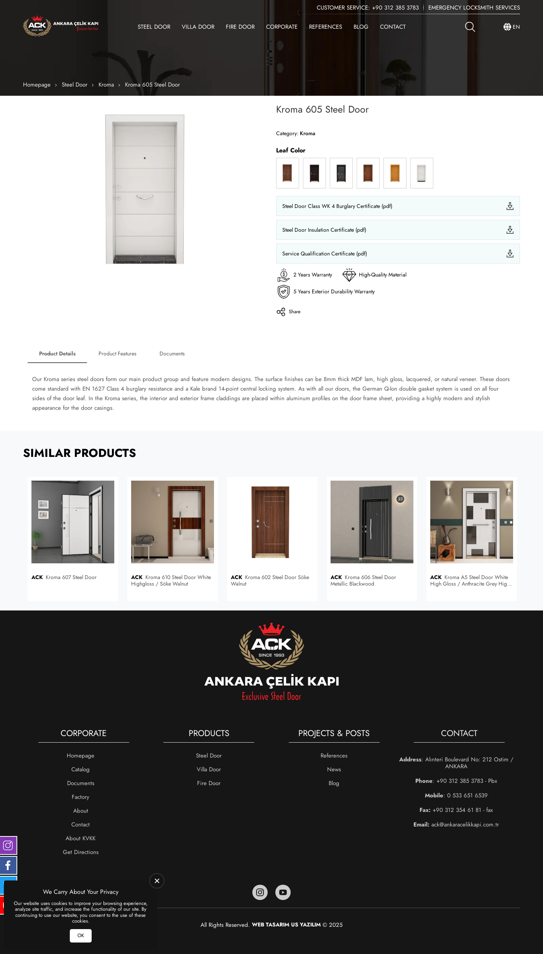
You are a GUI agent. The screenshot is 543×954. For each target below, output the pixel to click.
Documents (172, 353)
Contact (393, 27)
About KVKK (80, 838)
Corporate (282, 27)
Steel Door (154, 27)
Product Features (118, 353)
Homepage (37, 84)
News (334, 769)
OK (80, 935)
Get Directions (81, 852)
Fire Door (240, 27)
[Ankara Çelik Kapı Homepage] (60, 27)
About (80, 810)
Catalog (80, 769)
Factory (80, 797)
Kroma (106, 84)
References (325, 27)
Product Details (57, 353)
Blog (361, 27)
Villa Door (198, 27)
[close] (157, 881)
